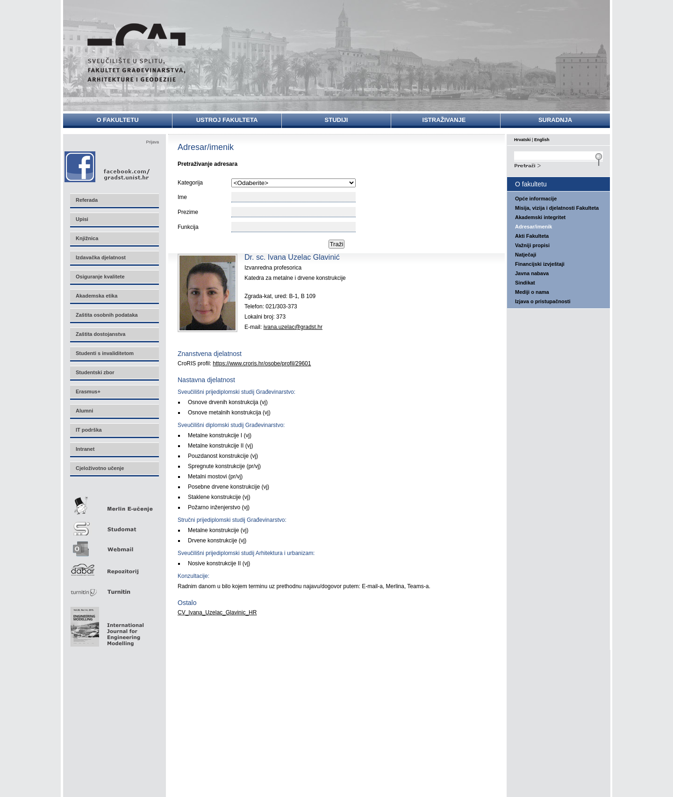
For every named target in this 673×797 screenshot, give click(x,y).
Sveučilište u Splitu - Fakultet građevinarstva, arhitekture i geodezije (136, 52)
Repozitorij (114, 566)
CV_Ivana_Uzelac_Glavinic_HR (217, 612)
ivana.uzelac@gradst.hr (293, 327)
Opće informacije (536, 198)
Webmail (114, 545)
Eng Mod (106, 624)
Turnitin (114, 587)
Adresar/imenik (533, 226)
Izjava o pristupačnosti (543, 301)
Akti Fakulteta (532, 236)
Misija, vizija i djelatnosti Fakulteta (557, 208)
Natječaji (525, 254)
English (542, 139)
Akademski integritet (540, 217)
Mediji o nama (532, 292)
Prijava (152, 142)
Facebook (107, 166)
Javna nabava (532, 273)
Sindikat (525, 282)
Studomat (114, 524)
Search (558, 164)
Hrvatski (522, 139)
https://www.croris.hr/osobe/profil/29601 (262, 363)
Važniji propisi (532, 245)
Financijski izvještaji (540, 264)
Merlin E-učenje (114, 503)
